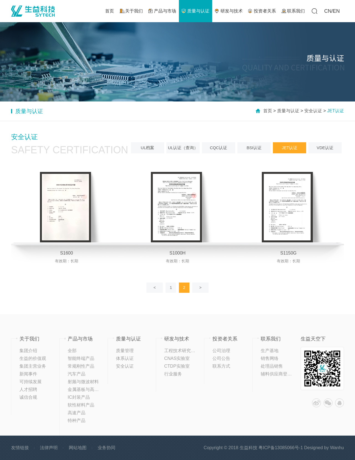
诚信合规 (28, 397)
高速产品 (76, 412)
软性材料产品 (81, 405)
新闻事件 (28, 374)
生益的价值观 (32, 358)
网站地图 (78, 447)
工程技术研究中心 (182, 350)
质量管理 (125, 350)
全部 (72, 350)
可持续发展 (30, 381)
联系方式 (221, 366)
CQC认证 (218, 147)
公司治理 (221, 350)
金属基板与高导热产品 (90, 389)
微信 (328, 402)
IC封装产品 (79, 397)
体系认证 (125, 358)
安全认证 (313, 110)
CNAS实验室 (177, 358)
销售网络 (269, 358)
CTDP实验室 (177, 366)
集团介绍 (28, 350)
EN (336, 11)
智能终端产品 (81, 358)
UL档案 (147, 147)
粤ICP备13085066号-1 (280, 447)
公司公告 (221, 358)
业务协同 (106, 447)
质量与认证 (288, 110)
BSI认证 (254, 147)
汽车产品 (76, 374)
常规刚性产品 (81, 366)
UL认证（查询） (183, 147)
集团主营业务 (32, 366)
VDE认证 (325, 147)
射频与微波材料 (83, 381)
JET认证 (290, 147)
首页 (267, 110)
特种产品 (76, 420)
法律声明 (49, 447)
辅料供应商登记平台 (281, 374)
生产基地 (269, 350)
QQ (339, 402)
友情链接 (20, 447)
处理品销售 (272, 366)
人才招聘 (28, 389)
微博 (316, 402)
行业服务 (173, 374)
